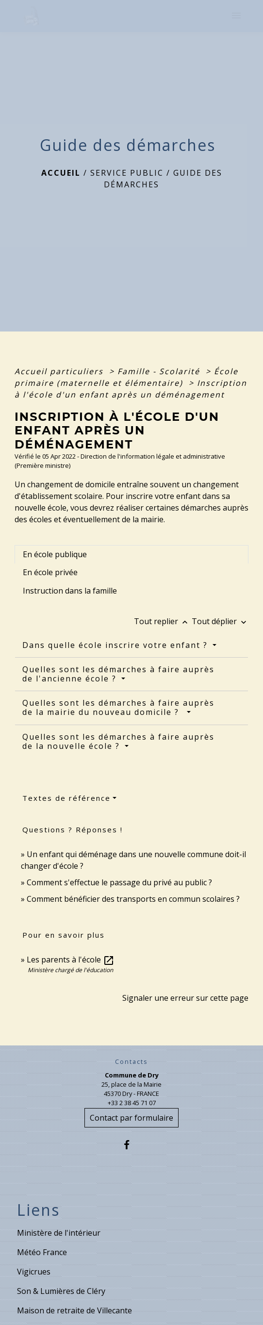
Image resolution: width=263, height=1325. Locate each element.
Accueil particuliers (60, 371)
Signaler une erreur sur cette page (185, 998)
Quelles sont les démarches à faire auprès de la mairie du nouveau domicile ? (118, 707)
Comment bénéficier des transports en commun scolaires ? (133, 899)
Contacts (131, 1061)
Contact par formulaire (131, 1117)
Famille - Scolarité (160, 371)
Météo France (42, 1252)
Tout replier (163, 621)
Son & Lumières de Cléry (61, 1291)
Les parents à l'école (71, 959)
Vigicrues (33, 1271)
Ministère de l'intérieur (58, 1232)
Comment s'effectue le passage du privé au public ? (119, 882)
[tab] (131, 554)
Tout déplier (220, 621)
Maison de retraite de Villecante (74, 1310)
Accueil (61, 172)
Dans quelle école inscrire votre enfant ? (116, 645)
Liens (38, 1210)
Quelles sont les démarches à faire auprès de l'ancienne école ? (118, 674)
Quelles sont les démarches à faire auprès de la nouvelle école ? (118, 741)
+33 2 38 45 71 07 (132, 1102)
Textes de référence (66, 798)
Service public (127, 172)
